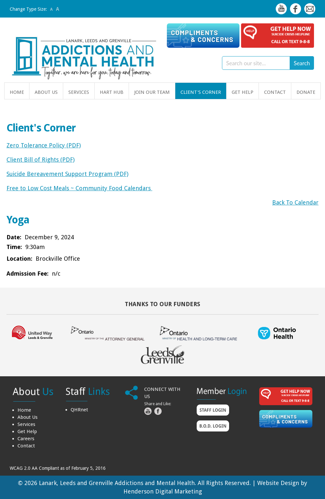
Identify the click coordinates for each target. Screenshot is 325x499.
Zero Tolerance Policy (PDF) (43, 145)
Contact (275, 92)
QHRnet (79, 410)
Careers (25, 439)
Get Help (242, 92)
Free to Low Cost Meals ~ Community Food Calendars (79, 188)
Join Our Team (152, 92)
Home (17, 92)
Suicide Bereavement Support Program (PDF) (67, 173)
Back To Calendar (295, 202)
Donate (305, 92)
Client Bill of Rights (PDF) (40, 159)
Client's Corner (200, 92)
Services (78, 92)
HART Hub (111, 92)
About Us (46, 92)
